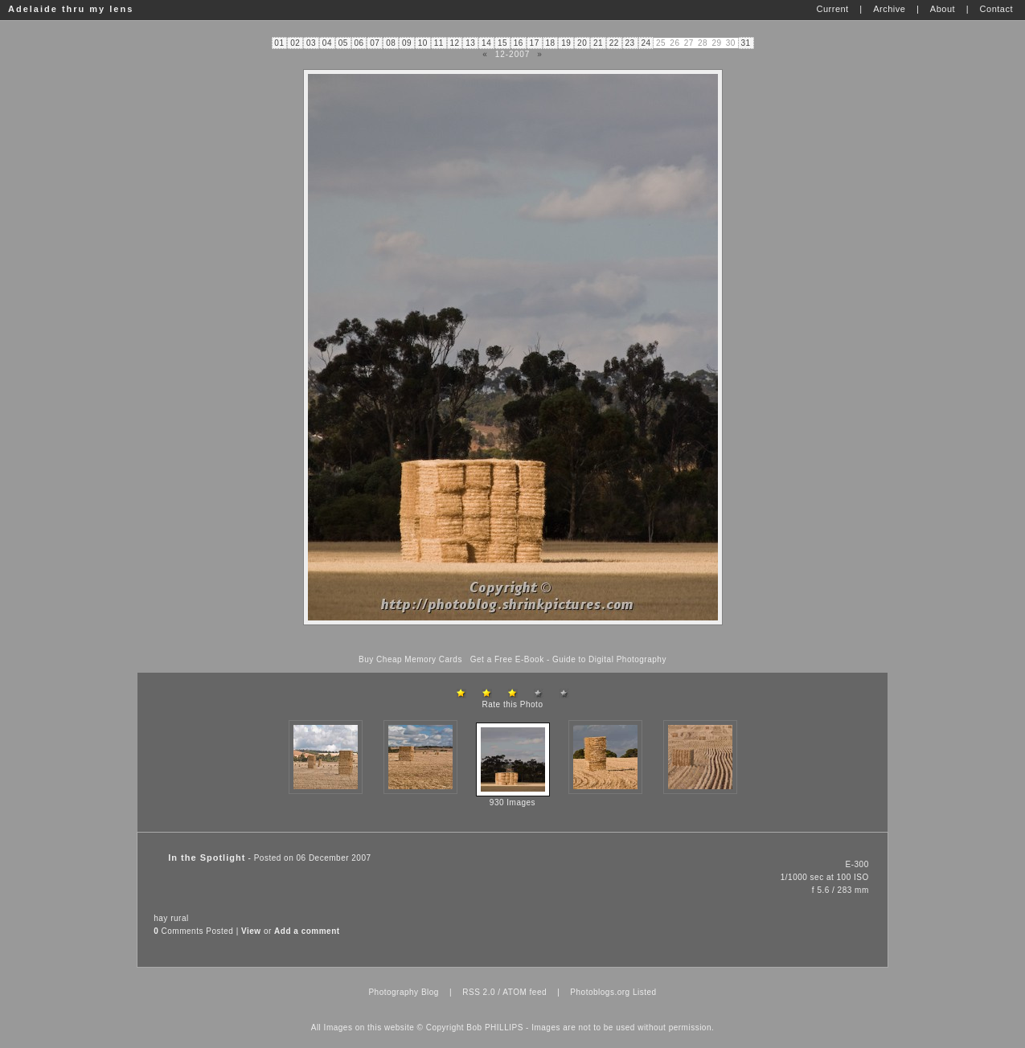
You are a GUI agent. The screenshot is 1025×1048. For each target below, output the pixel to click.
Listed (645, 992)
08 (391, 43)
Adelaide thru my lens (70, 9)
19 (566, 43)
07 (374, 43)
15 (502, 43)
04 (327, 43)
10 (423, 43)
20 (582, 43)
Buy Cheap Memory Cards (410, 659)
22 (614, 43)
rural (179, 918)
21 (598, 43)
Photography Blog (403, 992)
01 (279, 43)
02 (295, 43)
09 (407, 43)
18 (550, 43)
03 (311, 43)
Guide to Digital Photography (609, 659)
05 (343, 43)
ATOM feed (524, 992)
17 (534, 43)
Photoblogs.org (599, 992)
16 (518, 43)
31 (745, 43)
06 (358, 43)
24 (645, 43)
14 (486, 43)
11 (439, 43)
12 (454, 43)
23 (630, 43)
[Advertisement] (513, 640)
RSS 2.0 (478, 992)
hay (161, 918)
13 (470, 43)
